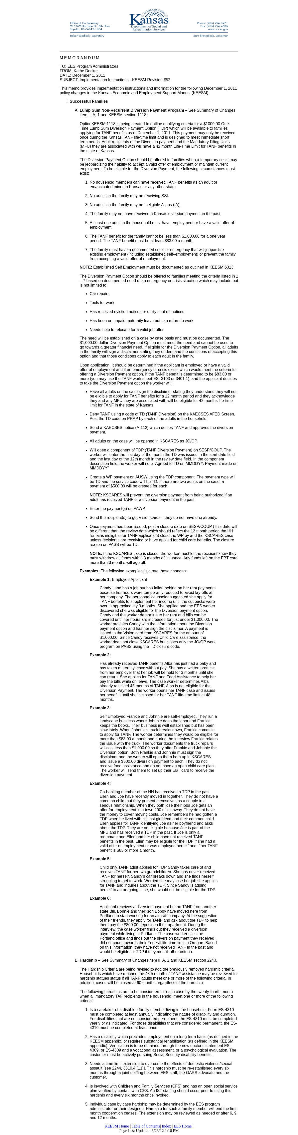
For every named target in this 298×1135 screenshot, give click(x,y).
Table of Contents (146, 1126)
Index (166, 1126)
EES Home (183, 1126)
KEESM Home (117, 1126)
